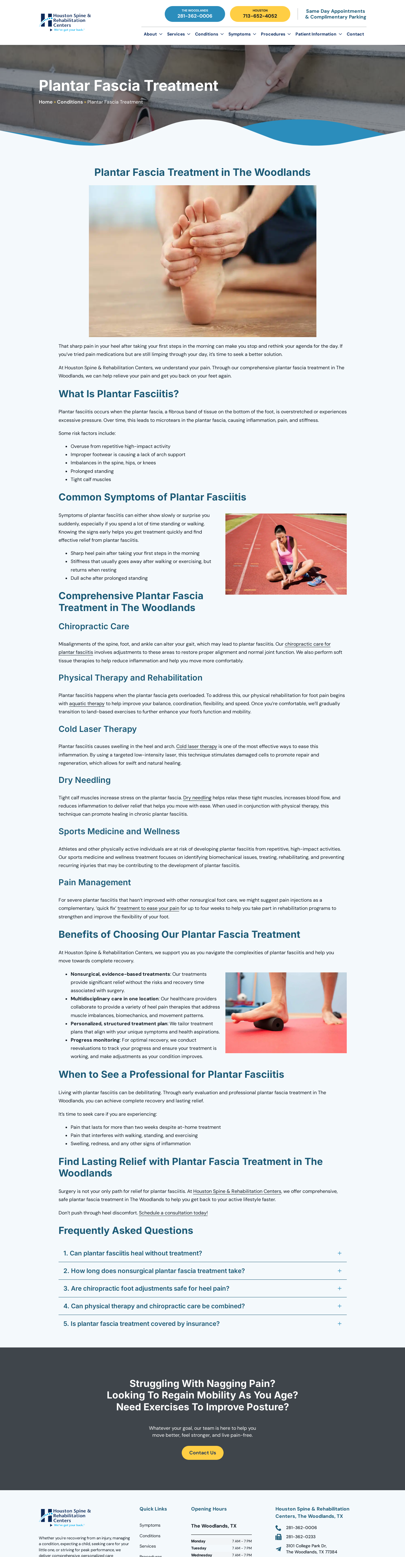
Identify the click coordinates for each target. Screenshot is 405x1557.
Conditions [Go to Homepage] (150, 1535)
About (150, 34)
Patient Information (315, 34)
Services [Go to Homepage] (148, 1546)
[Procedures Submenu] (289, 34)
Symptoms (239, 34)
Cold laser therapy (196, 746)
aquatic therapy (87, 703)
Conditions (206, 34)
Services (176, 34)
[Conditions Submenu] (222, 34)
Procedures (273, 34)
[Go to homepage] (66, 1517)
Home (45, 102)
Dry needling (197, 797)
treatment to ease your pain (148, 908)
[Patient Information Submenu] (340, 34)
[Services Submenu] (189, 34)
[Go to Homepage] (66, 22)
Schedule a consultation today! (173, 1213)
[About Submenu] (161, 34)
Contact (355, 34)
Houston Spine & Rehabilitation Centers (237, 1191)
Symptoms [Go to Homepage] (150, 1525)
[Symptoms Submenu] (254, 34)
